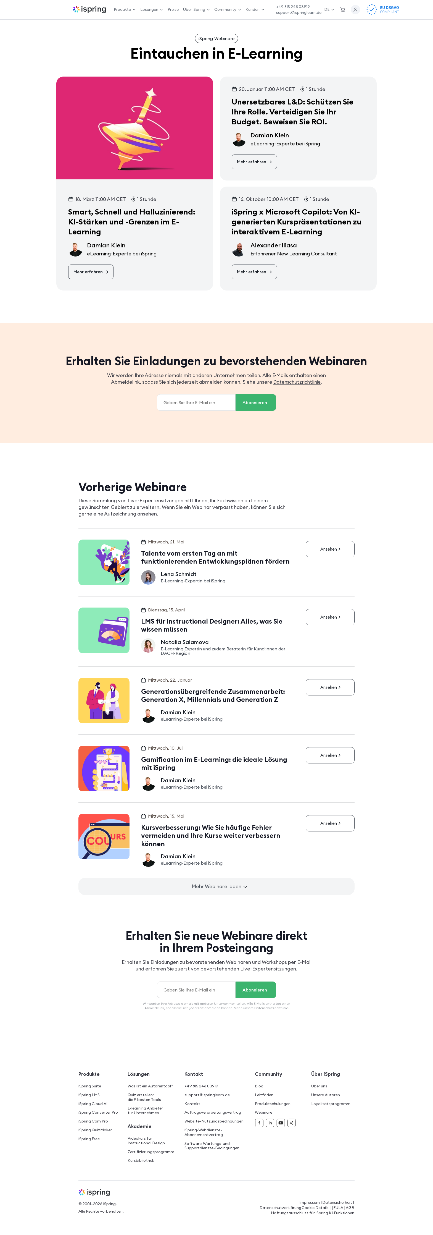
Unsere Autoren (325, 1095)
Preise (173, 9)
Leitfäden (264, 1095)
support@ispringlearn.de (298, 12)
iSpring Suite (89, 1086)
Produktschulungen (273, 1103)
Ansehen (331, 548)
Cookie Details (315, 1207)
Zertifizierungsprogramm (151, 1152)
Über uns (319, 1086)
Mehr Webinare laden (219, 886)
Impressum (309, 1202)
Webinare (263, 1112)
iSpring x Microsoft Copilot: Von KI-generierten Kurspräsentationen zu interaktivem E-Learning (296, 222)
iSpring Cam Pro (93, 1121)
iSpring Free (89, 1139)
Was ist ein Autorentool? (150, 1086)
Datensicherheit (337, 1202)
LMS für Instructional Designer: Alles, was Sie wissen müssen (212, 625)
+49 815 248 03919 (293, 6)
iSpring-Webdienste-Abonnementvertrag (203, 1132)
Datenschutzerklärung (280, 1207)
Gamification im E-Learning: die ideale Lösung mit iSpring (215, 763)
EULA (338, 1207)
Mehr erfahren (92, 272)
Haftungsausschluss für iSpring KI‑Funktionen (312, 1213)
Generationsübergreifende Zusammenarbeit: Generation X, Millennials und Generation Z (214, 695)
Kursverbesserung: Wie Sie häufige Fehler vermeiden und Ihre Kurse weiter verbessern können (211, 835)
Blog (259, 1086)
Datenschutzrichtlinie (297, 382)
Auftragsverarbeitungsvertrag (212, 1112)
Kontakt (192, 1103)
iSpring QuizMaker (95, 1130)
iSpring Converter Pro (98, 1112)
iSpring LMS (89, 1095)
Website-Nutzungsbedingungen (214, 1121)
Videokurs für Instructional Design (146, 1140)
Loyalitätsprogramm (330, 1103)
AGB (350, 1207)
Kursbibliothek (141, 1160)
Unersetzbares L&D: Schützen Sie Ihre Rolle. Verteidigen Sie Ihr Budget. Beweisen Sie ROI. (292, 112)
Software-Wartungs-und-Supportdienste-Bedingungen (211, 1146)
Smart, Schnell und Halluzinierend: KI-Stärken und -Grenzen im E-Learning (131, 222)
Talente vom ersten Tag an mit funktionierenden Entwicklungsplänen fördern (216, 557)
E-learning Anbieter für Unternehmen (145, 1110)
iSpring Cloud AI (92, 1103)
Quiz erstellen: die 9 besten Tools (144, 1097)
